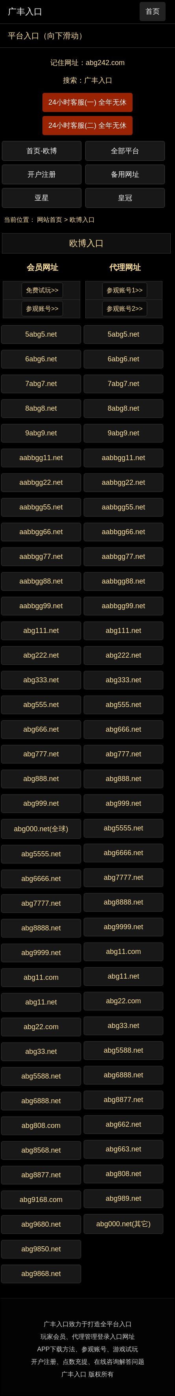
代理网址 (125, 267)
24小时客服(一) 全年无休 (87, 102)
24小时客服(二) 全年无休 (87, 125)
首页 (153, 11)
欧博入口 (82, 219)
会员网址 (42, 267)
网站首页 (49, 219)
